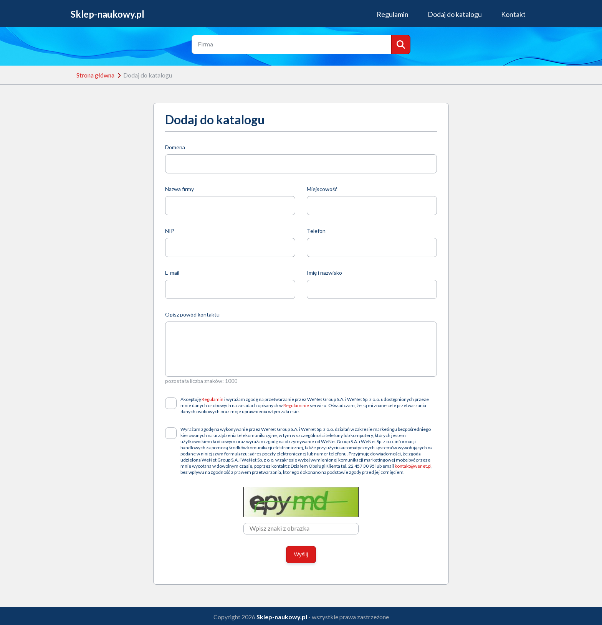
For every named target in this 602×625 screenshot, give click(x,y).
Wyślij (301, 554)
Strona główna (95, 75)
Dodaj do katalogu (455, 14)
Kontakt (513, 14)
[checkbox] (171, 403)
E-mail (172, 272)
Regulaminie (296, 405)
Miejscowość (322, 189)
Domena (175, 147)
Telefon (316, 231)
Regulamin (392, 14)
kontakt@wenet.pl (413, 466)
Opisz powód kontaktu (192, 314)
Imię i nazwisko (324, 272)
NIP (169, 231)
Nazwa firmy (179, 189)
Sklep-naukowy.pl (107, 14)
